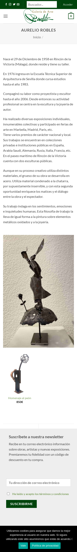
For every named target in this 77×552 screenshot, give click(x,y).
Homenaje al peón (19, 398)
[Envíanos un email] (18, 4)
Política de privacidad (45, 545)
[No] (71, 540)
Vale (23, 545)
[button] (68, 4)
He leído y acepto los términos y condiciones (40, 494)
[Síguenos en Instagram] (10, 4)
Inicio (37, 37)
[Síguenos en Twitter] (14, 4)
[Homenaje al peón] (20, 374)
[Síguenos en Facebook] (6, 4)
